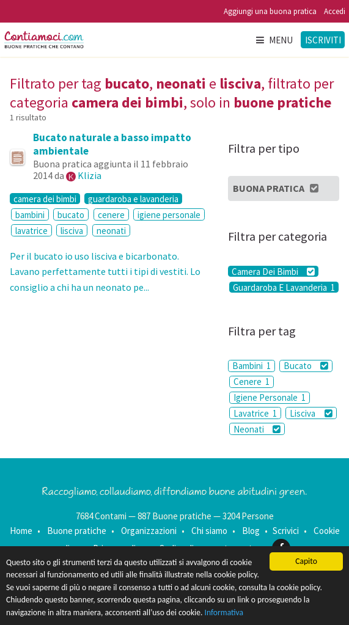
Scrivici (286, 530)
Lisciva (311, 413)
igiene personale (169, 215)
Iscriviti (323, 40)
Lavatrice (255, 413)
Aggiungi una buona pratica (270, 11)
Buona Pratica (276, 188)
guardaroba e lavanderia (133, 198)
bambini (30, 215)
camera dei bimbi (44, 198)
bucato (70, 215)
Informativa (224, 612)
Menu (274, 40)
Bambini (251, 365)
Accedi (334, 11)
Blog (251, 530)
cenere (111, 215)
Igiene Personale (269, 397)
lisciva (72, 230)
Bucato (306, 365)
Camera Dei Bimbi (273, 271)
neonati (111, 230)
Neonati (257, 429)
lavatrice (31, 230)
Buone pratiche (76, 530)
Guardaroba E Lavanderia (284, 287)
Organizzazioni (149, 530)
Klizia (89, 175)
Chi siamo (209, 530)
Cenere (251, 381)
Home (21, 530)
